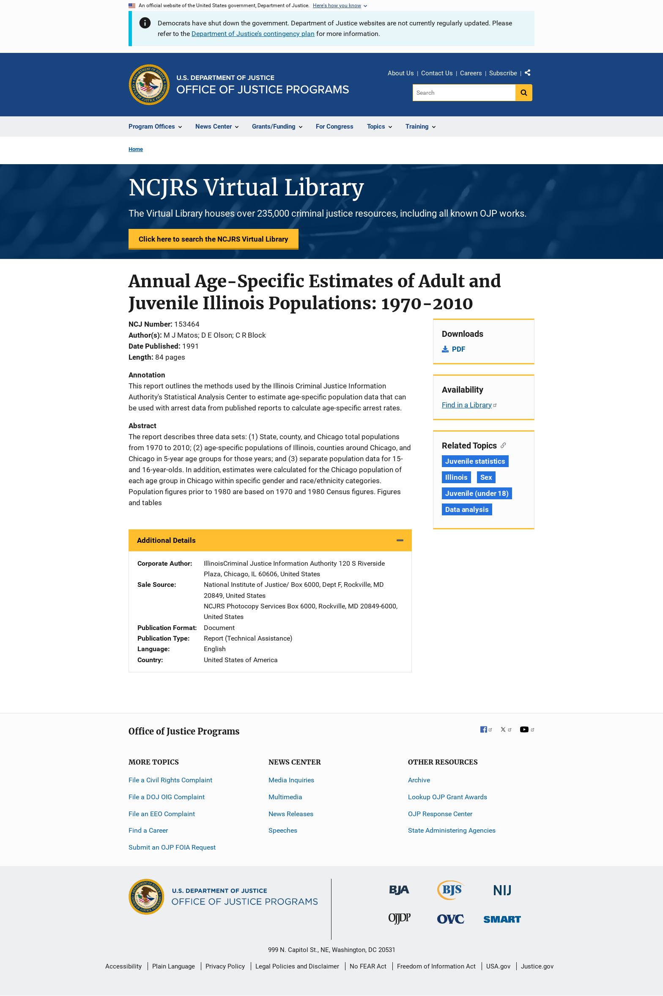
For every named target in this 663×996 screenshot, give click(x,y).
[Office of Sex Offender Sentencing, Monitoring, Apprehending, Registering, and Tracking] (502, 917)
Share (530, 74)
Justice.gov (537, 966)
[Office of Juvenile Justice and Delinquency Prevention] (400, 921)
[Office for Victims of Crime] (450, 919)
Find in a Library (470, 405)
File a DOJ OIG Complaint (167, 797)
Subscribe (503, 73)
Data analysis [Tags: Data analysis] (467, 509)
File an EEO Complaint (162, 814)
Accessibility (123, 966)
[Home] (263, 84)
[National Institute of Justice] (502, 887)
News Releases (290, 814)
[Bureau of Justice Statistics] (451, 896)
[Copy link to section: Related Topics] (501, 444)
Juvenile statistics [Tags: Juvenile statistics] (475, 461)
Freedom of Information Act (436, 966)
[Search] (464, 92)
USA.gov (498, 966)
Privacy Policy (225, 966)
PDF (458, 349)
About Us (401, 73)
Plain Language (173, 966)
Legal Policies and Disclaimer (297, 966)
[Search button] (523, 92)
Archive (419, 780)
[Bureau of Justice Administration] (399, 886)
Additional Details (166, 540)
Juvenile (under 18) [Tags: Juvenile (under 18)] (477, 493)
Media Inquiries (291, 780)
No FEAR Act (368, 966)
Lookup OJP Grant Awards (447, 797)
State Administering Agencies (452, 830)
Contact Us (437, 73)
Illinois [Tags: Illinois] (456, 477)
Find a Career (148, 830)
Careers (471, 73)
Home (136, 149)
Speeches (282, 830)
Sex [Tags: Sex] (486, 477)
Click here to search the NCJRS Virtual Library (213, 239)
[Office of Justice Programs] (149, 84)
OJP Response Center (440, 814)
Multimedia (285, 797)
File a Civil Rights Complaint (170, 780)
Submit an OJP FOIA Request (172, 847)
